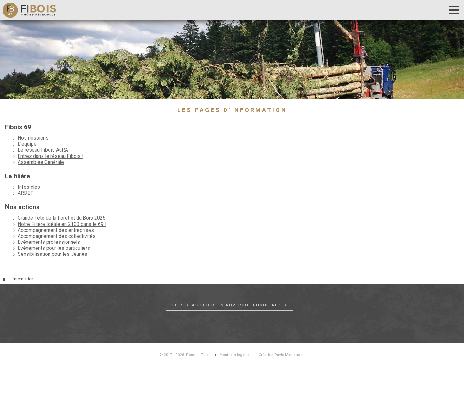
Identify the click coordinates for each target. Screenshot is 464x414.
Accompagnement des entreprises (56, 230)
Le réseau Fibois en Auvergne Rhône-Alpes (229, 305)
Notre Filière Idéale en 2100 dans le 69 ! (62, 224)
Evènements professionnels (49, 242)
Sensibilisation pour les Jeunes (52, 254)
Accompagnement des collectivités (56, 236)
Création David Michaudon (282, 355)
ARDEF (25, 193)
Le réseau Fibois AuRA (43, 150)
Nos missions (33, 138)
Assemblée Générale (41, 162)
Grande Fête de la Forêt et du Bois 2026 (62, 218)
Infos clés (29, 187)
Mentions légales (235, 355)
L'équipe (27, 144)
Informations (24, 279)
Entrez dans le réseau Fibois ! (50, 156)
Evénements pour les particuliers (54, 248)
